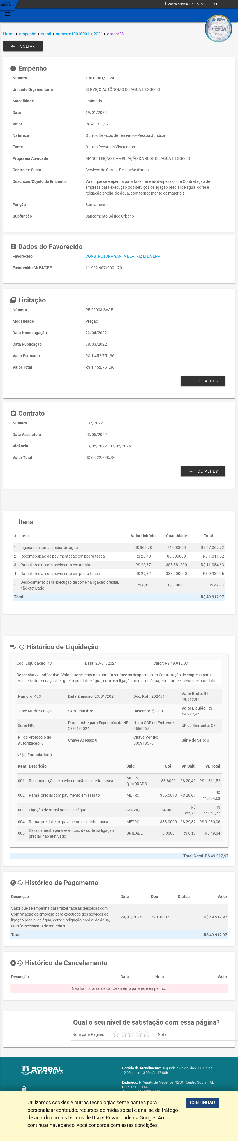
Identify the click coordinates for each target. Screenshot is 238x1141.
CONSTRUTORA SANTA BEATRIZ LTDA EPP (123, 256)
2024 (98, 33)
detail (46, 33)
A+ (203, 4)
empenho (27, 33)
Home (9, 33)
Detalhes (203, 381)
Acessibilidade (177, 4)
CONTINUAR (202, 1102)
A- (193, 4)
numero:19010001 (72, 33)
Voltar (23, 46)
